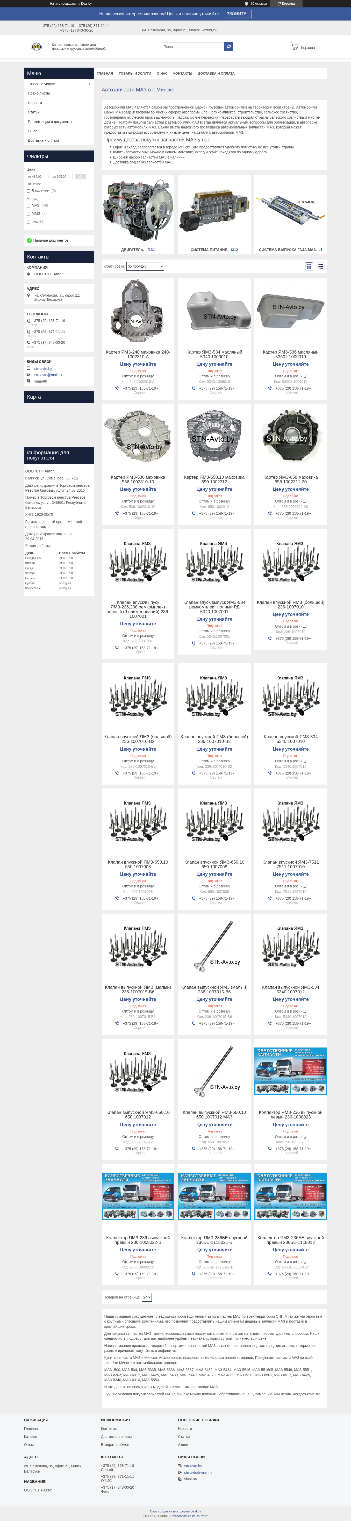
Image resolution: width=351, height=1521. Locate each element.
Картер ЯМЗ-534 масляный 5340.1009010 (214, 354)
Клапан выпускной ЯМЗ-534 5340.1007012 (290, 989)
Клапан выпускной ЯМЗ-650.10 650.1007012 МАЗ (214, 1115)
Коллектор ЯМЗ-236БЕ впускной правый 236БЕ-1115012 (290, 1240)
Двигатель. (133, 250)
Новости (35, 103)
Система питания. (209, 250)
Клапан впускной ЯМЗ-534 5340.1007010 (291, 739)
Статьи (34, 112)
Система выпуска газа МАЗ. (288, 250)
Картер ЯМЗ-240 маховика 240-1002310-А (138, 354)
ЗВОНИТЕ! (237, 14)
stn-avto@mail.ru (48, 375)
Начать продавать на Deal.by (71, 3)
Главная (105, 73)
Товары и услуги (135, 73)
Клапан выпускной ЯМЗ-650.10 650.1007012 (138, 1115)
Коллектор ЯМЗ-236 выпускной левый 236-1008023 (291, 1115)
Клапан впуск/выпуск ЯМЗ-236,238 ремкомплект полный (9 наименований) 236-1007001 (137, 609)
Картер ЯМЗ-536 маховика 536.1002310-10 (138, 479)
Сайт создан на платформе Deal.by (175, 1511)
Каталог (30, 1436)
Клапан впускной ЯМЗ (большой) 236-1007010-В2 (138, 739)
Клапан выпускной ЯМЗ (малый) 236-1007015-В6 (138, 989)
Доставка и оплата (216, 73)
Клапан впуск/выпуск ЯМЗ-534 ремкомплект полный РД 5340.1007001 (214, 607)
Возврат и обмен (115, 1445)
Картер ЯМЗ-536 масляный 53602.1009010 (291, 354)
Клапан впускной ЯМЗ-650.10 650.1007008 (138, 864)
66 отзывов (259, 3)
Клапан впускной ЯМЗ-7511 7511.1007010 (290, 864)
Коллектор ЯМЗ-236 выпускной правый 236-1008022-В (138, 1240)
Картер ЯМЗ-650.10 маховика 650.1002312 (214, 479)
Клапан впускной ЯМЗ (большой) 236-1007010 (291, 604)
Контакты (182, 73)
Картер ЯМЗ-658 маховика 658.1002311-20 (290, 479)
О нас (162, 73)
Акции (183, 1445)
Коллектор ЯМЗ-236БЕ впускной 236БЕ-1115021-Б (214, 1240)
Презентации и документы (50, 122)
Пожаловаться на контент (188, 1516)
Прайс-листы (39, 93)
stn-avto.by (43, 369)
